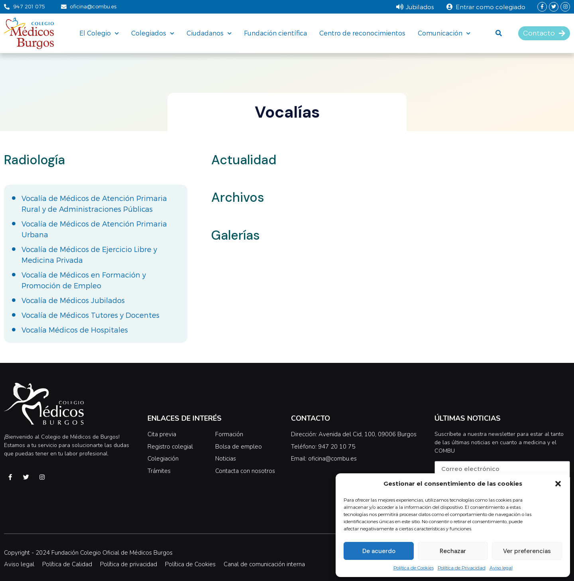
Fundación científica (275, 33)
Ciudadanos (209, 33)
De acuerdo (378, 551)
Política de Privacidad (462, 567)
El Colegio (99, 33)
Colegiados (152, 33)
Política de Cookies (413, 567)
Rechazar (453, 551)
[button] (558, 484)
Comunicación (444, 33)
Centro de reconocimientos (362, 33)
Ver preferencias (527, 551)
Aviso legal (501, 567)
